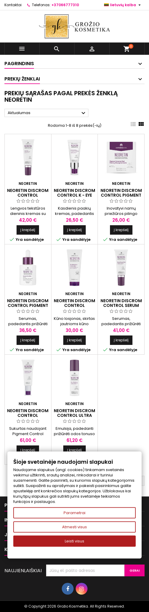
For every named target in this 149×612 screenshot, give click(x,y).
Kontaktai (13, 4)
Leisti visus (74, 541)
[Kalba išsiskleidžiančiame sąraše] (123, 5)
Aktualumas (47, 113)
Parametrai (74, 513)
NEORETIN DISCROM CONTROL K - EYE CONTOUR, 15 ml (74, 195)
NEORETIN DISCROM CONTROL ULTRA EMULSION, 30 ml (74, 415)
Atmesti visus (74, 527)
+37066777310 (65, 4)
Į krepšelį (27, 229)
